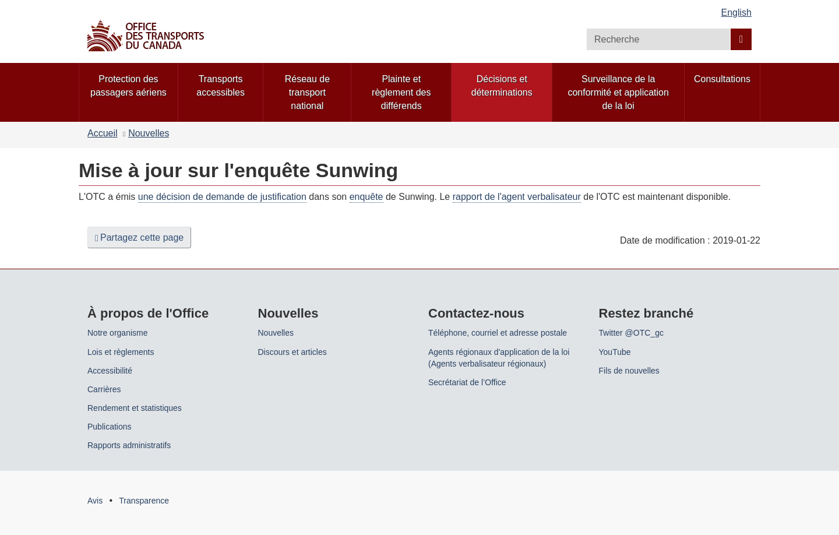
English (736, 12)
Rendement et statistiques (134, 408)
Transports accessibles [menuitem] (220, 85)
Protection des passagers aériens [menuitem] (128, 85)
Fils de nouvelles (629, 370)
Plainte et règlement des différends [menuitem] (401, 92)
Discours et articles (292, 352)
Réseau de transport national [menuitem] (307, 92)
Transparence (144, 500)
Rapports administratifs (129, 445)
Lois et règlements (120, 352)
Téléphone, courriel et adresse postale (497, 332)
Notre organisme (117, 332)
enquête (366, 197)
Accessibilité (109, 370)
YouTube (615, 352)
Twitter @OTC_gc (631, 332)
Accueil (102, 133)
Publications (109, 426)
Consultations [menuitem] (722, 79)
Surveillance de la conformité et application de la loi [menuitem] (617, 92)
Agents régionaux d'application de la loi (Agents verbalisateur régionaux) (498, 357)
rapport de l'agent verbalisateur (517, 197)
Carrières (104, 389)
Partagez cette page (139, 238)
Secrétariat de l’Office (467, 382)
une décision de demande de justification (222, 197)
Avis (95, 500)
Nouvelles (148, 133)
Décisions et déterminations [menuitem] (502, 85)
